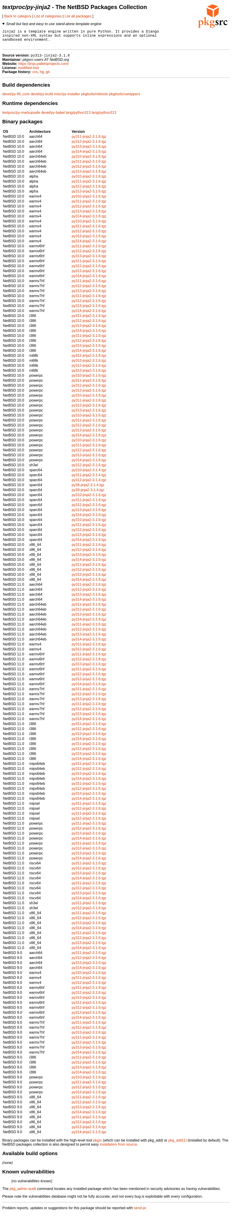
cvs (35, 76)
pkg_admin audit (23, 1193)
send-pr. (140, 1212)
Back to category (17, 16)
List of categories (48, 16)
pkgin (97, 1145)
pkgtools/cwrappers (124, 98)
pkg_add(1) (177, 1145)
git (48, 76)
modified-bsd (28, 72)
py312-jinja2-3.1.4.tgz (89, 484)
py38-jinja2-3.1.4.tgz (88, 489)
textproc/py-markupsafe (21, 117)
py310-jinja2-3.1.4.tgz (89, 474)
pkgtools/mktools (94, 98)
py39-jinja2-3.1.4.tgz (88, 494)
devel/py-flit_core (16, 98)
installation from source (118, 1149)
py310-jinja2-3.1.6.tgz (89, 161)
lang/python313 (78, 117)
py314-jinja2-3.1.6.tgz (89, 156)
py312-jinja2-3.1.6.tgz (89, 146)
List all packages (78, 16)
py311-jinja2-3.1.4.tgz (89, 479)
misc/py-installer (67, 98)
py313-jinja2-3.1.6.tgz (89, 151)
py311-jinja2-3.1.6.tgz (89, 141)
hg (42, 76)
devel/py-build (42, 98)
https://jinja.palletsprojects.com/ (43, 68)
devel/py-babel (53, 117)
